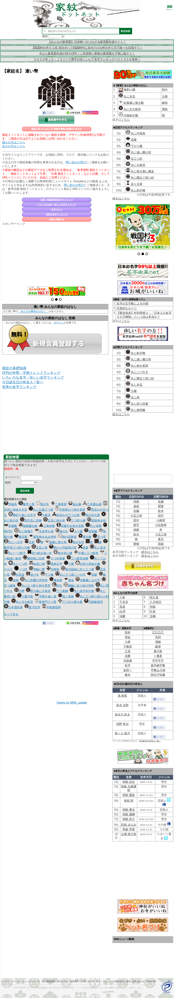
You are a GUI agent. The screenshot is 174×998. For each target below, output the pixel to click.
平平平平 (158, 660)
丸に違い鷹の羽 (138, 152)
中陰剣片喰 (128, 115)
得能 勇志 (128, 809)
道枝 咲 (128, 800)
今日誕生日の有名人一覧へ (22, 382)
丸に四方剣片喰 (82, 591)
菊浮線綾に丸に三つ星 (77, 569)
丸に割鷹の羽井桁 (34, 580)
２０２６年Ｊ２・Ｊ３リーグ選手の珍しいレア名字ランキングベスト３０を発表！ (87, 59)
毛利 (158, 637)
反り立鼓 (134, 184)
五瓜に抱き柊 (54, 520)
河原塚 (127, 660)
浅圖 (122, 616)
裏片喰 (84, 536)
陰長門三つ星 (45, 601)
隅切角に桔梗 (34, 558)
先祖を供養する (56, 219)
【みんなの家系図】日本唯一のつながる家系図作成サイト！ (87, 41)
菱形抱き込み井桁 (42, 536)
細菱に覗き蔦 (56, 542)
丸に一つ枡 (17, 563)
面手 (136, 525)
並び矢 (32, 574)
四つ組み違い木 (39, 553)
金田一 (127, 670)
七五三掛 (136, 515)
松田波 (17, 574)
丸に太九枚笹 (22, 601)
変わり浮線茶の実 (63, 547)
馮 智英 (122, 695)
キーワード (12, 477)
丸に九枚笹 (135, 165)
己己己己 (158, 632)
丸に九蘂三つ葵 (41, 509)
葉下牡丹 (32, 607)
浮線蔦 (10, 504)
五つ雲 (99, 536)
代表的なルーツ (127, 308)
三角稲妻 (47, 525)
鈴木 (161, 510)
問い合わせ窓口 (76, 162)
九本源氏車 (13, 607)
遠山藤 (74, 504)
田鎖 (161, 543)
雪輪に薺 (37, 569)
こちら (125, 119)
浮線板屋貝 (93, 601)
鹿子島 (158, 651)
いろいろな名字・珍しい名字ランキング (56, 204)
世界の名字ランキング (57, 214)
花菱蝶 (10, 525)
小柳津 (160, 520)
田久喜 (154, 597)
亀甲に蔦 (26, 504)
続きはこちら (121, 198)
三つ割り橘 (76, 520)
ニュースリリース (31, 981)
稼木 (127, 674)
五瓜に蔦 (39, 547)
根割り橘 (129, 89)
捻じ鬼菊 (66, 596)
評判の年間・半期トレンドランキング (31, 373)
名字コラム (56, 209)
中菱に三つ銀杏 (86, 553)
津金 (127, 637)
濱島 (165, 109)
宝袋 (29, 542)
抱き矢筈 (76, 542)
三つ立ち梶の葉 (70, 601)
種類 (8, 482)
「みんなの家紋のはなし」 (33, 311)
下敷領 (127, 646)
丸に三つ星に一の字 (70, 574)
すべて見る (11, 614)
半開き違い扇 (45, 596)
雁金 (69, 580)
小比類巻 (161, 525)
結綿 (13, 580)
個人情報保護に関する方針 (55, 981)
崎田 (165, 102)
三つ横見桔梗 (77, 558)
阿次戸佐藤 (158, 674)
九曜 (131, 391)
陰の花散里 (67, 536)
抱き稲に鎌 (62, 553)
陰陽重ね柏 (28, 525)
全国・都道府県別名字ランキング (56, 200)
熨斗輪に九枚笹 (38, 591)
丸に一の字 (13, 542)
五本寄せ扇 (44, 531)
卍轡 (19, 591)
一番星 (158, 655)
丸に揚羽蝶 (135, 410)
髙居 (122, 606)
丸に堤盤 (93, 525)
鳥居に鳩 (37, 563)
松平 (127, 665)
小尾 (127, 641)
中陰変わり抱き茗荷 (70, 509)
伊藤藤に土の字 (87, 580)
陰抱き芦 (54, 563)
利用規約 (74, 981)
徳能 (136, 529)
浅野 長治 (122, 723)
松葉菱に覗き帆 (131, 102)
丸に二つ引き (137, 372)
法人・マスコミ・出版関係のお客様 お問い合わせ (120, 981)
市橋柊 (52, 569)
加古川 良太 (122, 714)
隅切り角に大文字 (22, 515)
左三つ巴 (134, 158)
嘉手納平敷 (158, 665)
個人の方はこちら (13, 142)
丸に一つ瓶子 (15, 553)
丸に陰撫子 (23, 531)
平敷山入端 (158, 670)
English (151, 981)
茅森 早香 (128, 829)
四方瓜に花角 (31, 520)
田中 (165, 89)
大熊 (165, 96)
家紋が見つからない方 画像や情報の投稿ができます (56, 129)
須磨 (127, 655)
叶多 (153, 611)
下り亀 (47, 574)
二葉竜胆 (59, 504)
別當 (153, 606)
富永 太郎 (122, 705)
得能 (136, 501)
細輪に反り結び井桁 (79, 585)
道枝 (136, 506)
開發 (161, 506)
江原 (127, 651)
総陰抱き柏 (96, 520)
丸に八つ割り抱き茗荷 (33, 585)
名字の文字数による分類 (132, 303)
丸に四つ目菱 (137, 403)
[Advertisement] (56, 254)
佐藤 (161, 501)
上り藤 (76, 531)
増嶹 (158, 641)
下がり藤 (134, 146)
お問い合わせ (87, 981)
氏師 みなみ (128, 824)
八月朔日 (155, 602)
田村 (127, 632)
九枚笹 (44, 515)
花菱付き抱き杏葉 (70, 525)
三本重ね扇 (92, 504)
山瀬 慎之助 (128, 834)
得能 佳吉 (128, 781)
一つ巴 (20, 569)
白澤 (122, 611)
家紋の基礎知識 (14, 368)
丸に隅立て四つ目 (140, 177)
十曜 (69, 563)
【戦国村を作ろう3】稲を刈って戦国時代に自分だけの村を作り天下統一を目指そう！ (87, 47)
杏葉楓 (90, 531)
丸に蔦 (133, 397)
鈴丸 (57, 585)
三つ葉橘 (60, 591)
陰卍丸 (42, 504)
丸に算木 (98, 547)
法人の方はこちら (13, 146)
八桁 (122, 597)
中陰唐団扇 (51, 607)
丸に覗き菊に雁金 (140, 171)
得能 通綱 (128, 814)
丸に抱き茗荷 (137, 365)
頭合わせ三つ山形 (66, 515)
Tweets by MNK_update (71, 702)
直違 (83, 547)
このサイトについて (10, 981)
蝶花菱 (20, 536)
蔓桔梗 (55, 580)
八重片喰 (25, 596)
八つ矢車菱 (55, 558)
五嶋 (153, 616)
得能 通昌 (128, 795)
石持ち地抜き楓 (87, 563)
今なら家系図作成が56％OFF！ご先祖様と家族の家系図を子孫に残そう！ (87, 53)
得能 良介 (128, 819)
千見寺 (123, 602)
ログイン (59, 322)
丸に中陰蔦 (135, 133)
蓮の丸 (61, 531)
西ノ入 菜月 (122, 733)
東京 (161, 539)
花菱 (92, 574)
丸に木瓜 (127, 96)
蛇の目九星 (90, 515)
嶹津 (158, 646)
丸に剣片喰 (135, 190)
